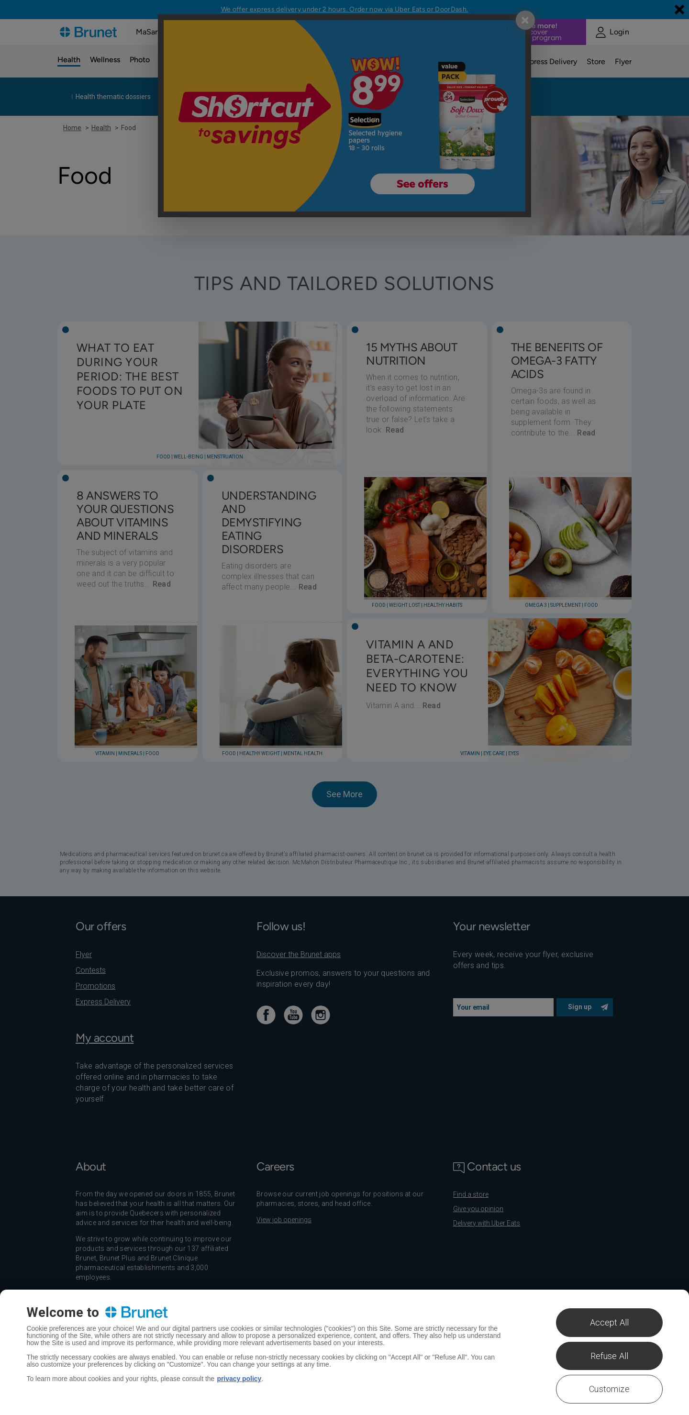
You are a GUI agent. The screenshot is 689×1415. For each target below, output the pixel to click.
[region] (344, 1352)
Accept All (609, 1322)
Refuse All (609, 1356)
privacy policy (239, 1378)
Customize (609, 1389)
